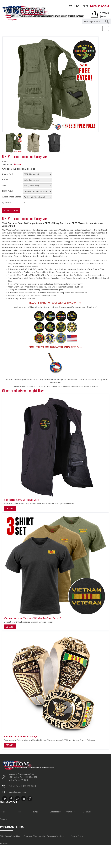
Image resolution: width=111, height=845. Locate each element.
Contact (87, 811)
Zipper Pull (7, 174)
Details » (10, 508)
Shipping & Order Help (10, 836)
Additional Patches (11, 196)
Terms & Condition (55, 836)
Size (4, 185)
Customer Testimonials (34, 836)
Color (5, 179)
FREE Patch (7, 191)
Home (2, 811)
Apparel (3, 819)
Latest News (56, 811)
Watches (70, 811)
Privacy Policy (76, 836)
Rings (35, 811)
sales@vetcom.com (17, 792)
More (19, 811)
